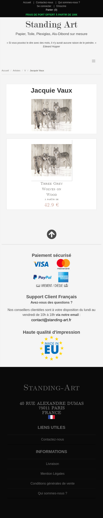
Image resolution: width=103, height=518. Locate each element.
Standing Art (51, 24)
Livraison (52, 464)
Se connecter (44, 6)
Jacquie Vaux (37, 70)
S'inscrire (61, 6)
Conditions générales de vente (52, 483)
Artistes (16, 70)
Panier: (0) (51, 9)
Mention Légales (52, 473)
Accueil (27, 2)
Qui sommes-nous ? (69, 2)
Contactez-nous (44, 2)
